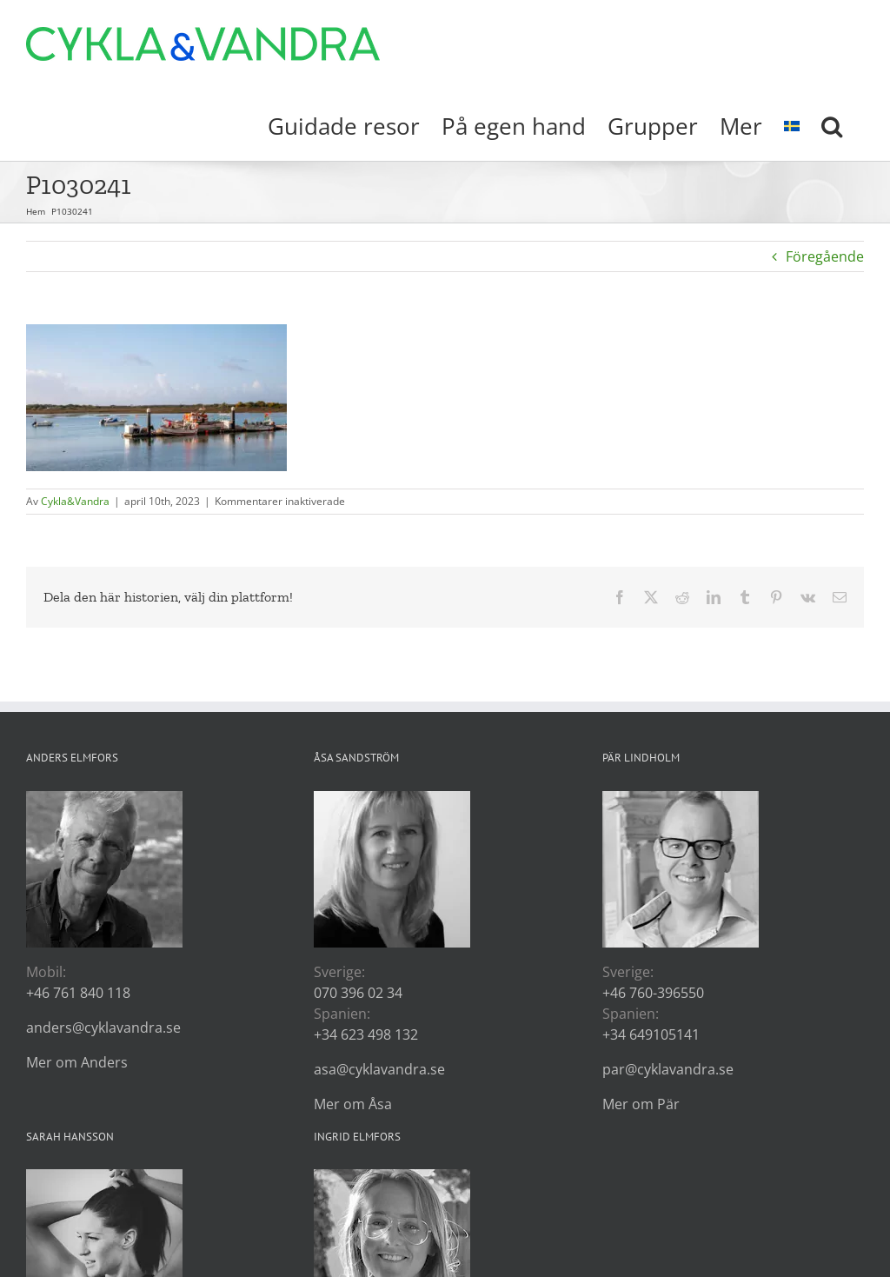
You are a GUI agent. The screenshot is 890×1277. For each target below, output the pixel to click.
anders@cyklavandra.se (103, 1027)
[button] (831, 124)
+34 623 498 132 (366, 1034)
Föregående (825, 256)
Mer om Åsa (353, 1104)
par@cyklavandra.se (668, 1069)
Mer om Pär (641, 1104)
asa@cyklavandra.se (379, 1069)
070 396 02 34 (358, 992)
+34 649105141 (651, 1034)
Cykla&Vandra (75, 501)
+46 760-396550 (653, 992)
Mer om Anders (77, 1062)
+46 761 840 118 (78, 992)
